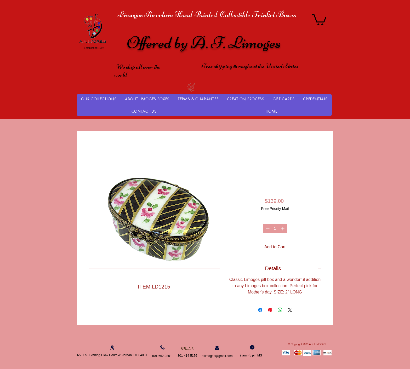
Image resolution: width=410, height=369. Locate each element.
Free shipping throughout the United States (249, 66)
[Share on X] (290, 310)
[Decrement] (267, 228)
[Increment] (283, 228)
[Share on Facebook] (260, 310)
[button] (319, 19)
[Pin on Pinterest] (270, 310)
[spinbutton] (275, 228)
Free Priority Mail (275, 208)
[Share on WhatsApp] (280, 310)
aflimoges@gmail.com (217, 356)
